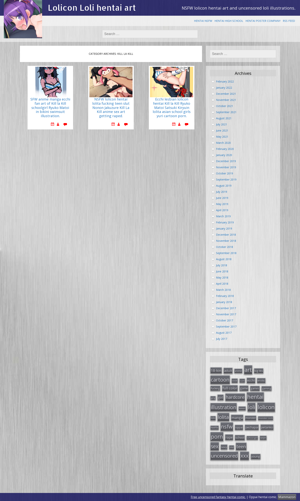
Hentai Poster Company (262, 21)
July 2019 (221, 192)
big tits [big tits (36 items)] (258, 371)
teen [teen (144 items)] (241, 446)
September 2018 (226, 253)
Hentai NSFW (203, 21)
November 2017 (226, 314)
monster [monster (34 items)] (250, 418)
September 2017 (226, 326)
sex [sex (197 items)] (214, 446)
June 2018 (222, 271)
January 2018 (224, 302)
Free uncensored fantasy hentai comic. (218, 497)
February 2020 (225, 149)
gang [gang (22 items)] (213, 398)
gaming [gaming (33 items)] (266, 388)
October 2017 (224, 320)
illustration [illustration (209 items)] (223, 407)
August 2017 (224, 332)
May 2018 (222, 277)
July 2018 (221, 265)
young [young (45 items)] (255, 456)
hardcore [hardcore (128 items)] (235, 397)
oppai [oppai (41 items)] (239, 427)
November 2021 (226, 100)
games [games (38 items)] (255, 388)
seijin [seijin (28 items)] (263, 437)
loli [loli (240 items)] (251, 407)
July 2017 (221, 339)
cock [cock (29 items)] (234, 380)
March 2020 (223, 143)
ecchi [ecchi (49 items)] (251, 380)
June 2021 (222, 130)
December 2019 (226, 161)
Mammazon (286, 497)
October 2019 (224, 173)
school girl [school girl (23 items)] (252, 437)
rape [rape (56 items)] (229, 437)
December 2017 (226, 308)
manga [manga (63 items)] (237, 417)
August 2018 (224, 259)
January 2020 (224, 155)
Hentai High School (228, 21)
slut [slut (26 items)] (232, 447)
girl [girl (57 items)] (220, 397)
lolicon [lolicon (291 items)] (266, 407)
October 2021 (224, 106)
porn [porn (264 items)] (217, 436)
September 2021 (226, 112)
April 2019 (222, 210)
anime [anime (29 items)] (238, 371)
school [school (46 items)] (239, 437)
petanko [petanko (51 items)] (267, 427)
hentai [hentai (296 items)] (255, 396)
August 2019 (224, 185)
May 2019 (222, 204)
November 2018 (226, 241)
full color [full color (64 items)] (230, 388)
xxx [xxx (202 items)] (244, 455)
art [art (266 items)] (248, 369)
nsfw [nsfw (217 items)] (227, 426)
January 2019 (224, 228)
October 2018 (224, 247)
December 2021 (226, 94)
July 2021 (221, 124)
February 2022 (225, 81)
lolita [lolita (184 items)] (223, 417)
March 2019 (223, 216)
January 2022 (224, 87)
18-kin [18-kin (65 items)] (216, 370)
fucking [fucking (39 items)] (215, 388)
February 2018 (225, 296)
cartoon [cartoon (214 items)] (220, 379)
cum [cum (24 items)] (242, 380)
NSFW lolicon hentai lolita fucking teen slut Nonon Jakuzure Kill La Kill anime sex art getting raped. (111, 107)
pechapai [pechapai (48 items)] (251, 427)
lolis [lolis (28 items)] (213, 418)
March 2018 (223, 290)
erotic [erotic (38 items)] (261, 380)
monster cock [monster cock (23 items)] (265, 418)
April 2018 (222, 283)
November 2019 (226, 167)
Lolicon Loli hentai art (92, 7)
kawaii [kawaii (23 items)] (242, 408)
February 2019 (225, 222)
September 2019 (226, 179)
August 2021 (224, 118)
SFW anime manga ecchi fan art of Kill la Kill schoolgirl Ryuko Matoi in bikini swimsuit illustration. (50, 107)
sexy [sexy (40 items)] (224, 447)
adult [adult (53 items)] (228, 370)
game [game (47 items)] (244, 388)
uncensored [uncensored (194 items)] (224, 455)
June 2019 (222, 198)
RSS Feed (289, 21)
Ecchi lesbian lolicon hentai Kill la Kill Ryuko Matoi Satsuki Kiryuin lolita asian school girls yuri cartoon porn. (172, 107)
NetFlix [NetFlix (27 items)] (214, 427)
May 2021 (222, 136)
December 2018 (226, 234)
